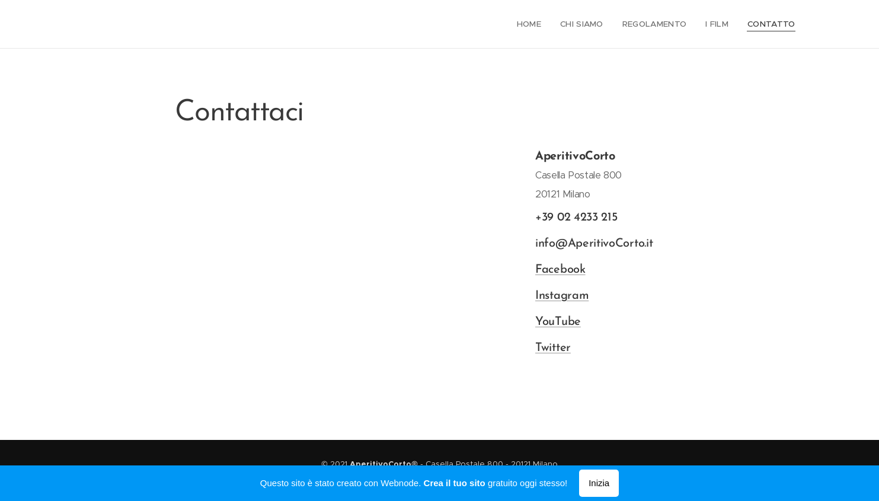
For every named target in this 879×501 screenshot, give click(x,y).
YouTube (557, 322)
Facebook (560, 270)
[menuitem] (538, 24)
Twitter (552, 348)
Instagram (561, 296)
